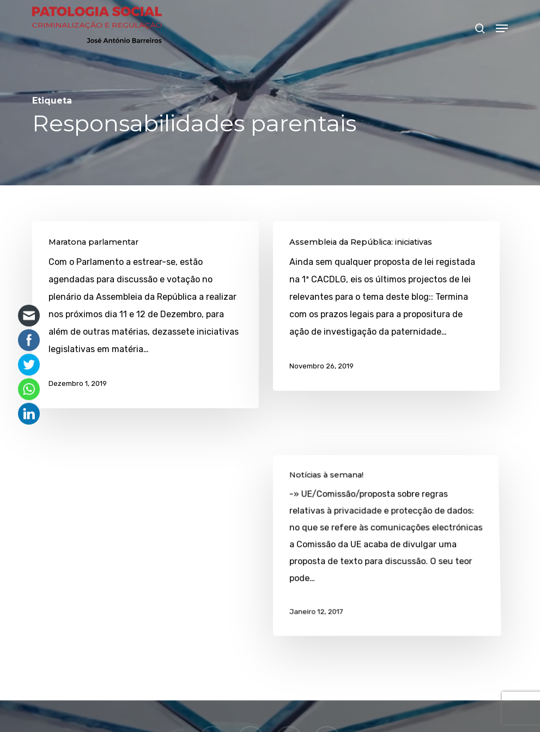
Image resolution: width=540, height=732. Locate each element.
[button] (502, 28)
